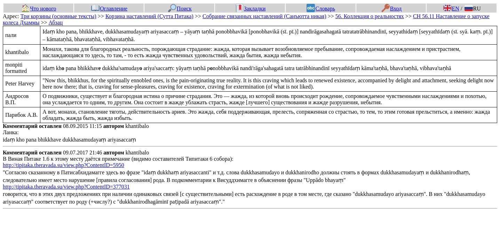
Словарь (321, 9)
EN (451, 9)
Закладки (250, 9)
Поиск (180, 9)
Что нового (38, 9)
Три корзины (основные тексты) (58, 16)
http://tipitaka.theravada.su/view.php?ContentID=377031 (66, 187)
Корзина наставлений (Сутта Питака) (149, 16)
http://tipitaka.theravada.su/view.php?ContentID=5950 (63, 165)
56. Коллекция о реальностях (369, 16)
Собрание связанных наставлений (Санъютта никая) (264, 16)
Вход (391, 9)
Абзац (55, 22)
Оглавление (109, 9)
